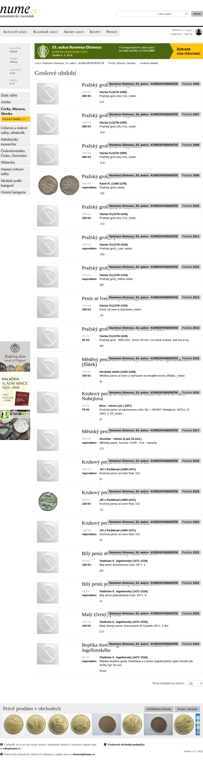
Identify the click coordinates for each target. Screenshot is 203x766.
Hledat (197, 13)
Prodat (111, 32)
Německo (8, 162)
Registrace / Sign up (181, 33)
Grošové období (14, 118)
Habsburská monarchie (9, 141)
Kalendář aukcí (45, 32)
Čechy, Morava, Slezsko (13, 111)
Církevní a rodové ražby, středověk (14, 130)
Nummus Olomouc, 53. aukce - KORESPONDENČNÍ (73, 63)
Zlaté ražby (9, 95)
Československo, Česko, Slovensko (14, 153)
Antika (6, 102)
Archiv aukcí (74, 32)
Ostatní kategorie (13, 192)
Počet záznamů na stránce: (169, 683)
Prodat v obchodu (187, 709)
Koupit (95, 32)
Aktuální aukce (15, 32)
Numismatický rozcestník (17, 16)
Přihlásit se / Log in (182, 30)
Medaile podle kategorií (11, 183)
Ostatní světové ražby (12, 171)
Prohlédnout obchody (159, 709)
